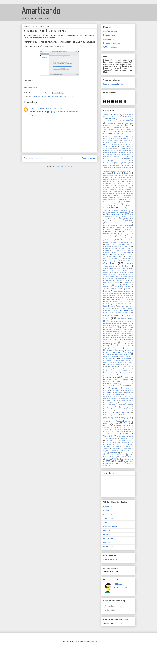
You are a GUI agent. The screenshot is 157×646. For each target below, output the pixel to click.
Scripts (131, 404)
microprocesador (126, 342)
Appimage (124, 138)
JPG (124, 299)
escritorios (121, 236)
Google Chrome (124, 266)
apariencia (107, 131)
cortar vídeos (125, 202)
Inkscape (106, 297)
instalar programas (119, 297)
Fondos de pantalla (109, 248)
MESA (108, 342)
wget (104, 453)
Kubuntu (115, 310)
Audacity (122, 146)
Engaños (108, 229)
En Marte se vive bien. (111, 43)
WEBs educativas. (110, 47)
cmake (129, 177)
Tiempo (128, 425)
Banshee (106, 150)
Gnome (114, 258)
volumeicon (127, 446)
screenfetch (122, 404)
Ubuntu (125, 434)
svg (130, 417)
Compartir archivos (125, 179)
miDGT (114, 344)
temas (115, 423)
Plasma (125, 379)
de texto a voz (120, 206)
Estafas (124, 238)
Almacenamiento (127, 121)
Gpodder (114, 272)
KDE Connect (117, 303)
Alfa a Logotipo (114, 121)
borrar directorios (115, 159)
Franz (129, 248)
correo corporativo (109, 199)
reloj (117, 396)
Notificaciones (126, 358)
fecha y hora (122, 242)
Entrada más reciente (33, 158)
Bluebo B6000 (126, 154)
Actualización (126, 117)
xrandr (131, 461)
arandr (124, 142)
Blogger (123, 152)
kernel (123, 306)
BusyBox (127, 165)
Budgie (124, 163)
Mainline (123, 325)
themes (106, 425)
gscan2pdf (130, 278)
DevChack (106, 212)
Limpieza (128, 315)
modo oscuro (123, 346)
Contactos (106, 191)
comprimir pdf (108, 185)
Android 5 (106, 127)
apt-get (108, 142)
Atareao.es (107, 506)
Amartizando (41, 11)
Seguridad (109, 407)
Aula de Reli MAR (110, 559)
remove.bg (127, 396)
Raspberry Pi (129, 392)
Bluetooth (115, 157)
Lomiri (129, 321)
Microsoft (106, 344)
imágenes (106, 291)
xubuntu (108, 463)
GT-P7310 (119, 280)
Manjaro (131, 325)
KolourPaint (106, 308)
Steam (123, 417)
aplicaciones (109, 134)
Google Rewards (116, 270)
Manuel (119, 584)
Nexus (121, 356)
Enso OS (127, 229)
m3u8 (129, 323)
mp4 (117, 350)
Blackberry (106, 152)
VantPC (131, 440)
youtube (118, 463)
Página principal (109, 35)
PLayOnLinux (107, 381)
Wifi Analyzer (121, 455)
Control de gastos (108, 193)
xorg (125, 461)
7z (123, 114)
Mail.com (106, 325)
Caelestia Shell (108, 167)
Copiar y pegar (108, 197)
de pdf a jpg (109, 206)
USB (115, 440)
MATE (131, 329)
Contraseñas (127, 191)
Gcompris (120, 250)
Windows (130, 457)
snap (129, 415)
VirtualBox (106, 446)
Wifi (112, 455)
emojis (131, 225)
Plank (132, 377)
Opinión (113, 367)
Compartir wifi (107, 181)
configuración (119, 187)
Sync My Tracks (125, 419)
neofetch (106, 356)
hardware (116, 283)
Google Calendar (108, 266)
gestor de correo (125, 252)
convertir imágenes (112, 195)
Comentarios (110, 610)
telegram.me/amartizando (113, 84)
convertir (130, 193)
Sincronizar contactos (123, 410)
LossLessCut (107, 323)
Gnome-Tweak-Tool (124, 260)
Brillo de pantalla (108, 163)
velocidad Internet (111, 442)
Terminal (127, 423)
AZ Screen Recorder (125, 148)
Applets (116, 140)
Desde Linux (108, 546)
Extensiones (109, 240)
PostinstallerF (107, 386)
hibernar (117, 285)
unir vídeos (124, 438)
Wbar (121, 451)
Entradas (109, 606)
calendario (119, 167)
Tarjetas (105, 421)
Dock (117, 217)
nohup (105, 358)
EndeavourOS (129, 227)
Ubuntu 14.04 (108, 436)
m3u (123, 323)
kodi (129, 306)
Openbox (109, 365)
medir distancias (126, 333)
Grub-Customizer (118, 278)
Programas (113, 388)
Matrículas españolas (113, 331)
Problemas (129, 386)
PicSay (125, 377)
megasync (114, 335)
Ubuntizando (108, 510)
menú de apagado (118, 337)
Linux (71, 96)
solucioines (106, 417)
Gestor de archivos (111, 252)
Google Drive (108, 268)
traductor (118, 429)
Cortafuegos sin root (110, 202)
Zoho (129, 463)
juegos (131, 299)
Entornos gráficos (109, 234)
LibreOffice (117, 315)
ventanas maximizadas (126, 442)
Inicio (62, 158)
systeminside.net (32, 87)
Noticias (113, 358)
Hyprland (128, 287)
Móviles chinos (108, 350)
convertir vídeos (126, 195)
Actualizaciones (109, 119)
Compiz (118, 181)
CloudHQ (108, 177)
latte (132, 310)
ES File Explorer (125, 234)
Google (128, 263)
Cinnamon (127, 173)
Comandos (114, 179)
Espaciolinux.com (110, 526)
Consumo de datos (124, 189)
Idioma (128, 289)
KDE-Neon (64, 96)
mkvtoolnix (112, 346)
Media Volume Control (110, 333)
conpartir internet (108, 189)
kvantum (123, 310)
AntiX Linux (115, 129)
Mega (105, 335)
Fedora (131, 242)
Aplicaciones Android (121, 136)
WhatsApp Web (126, 453)
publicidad (106, 390)
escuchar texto (115, 238)
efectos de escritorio (112, 223)
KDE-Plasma (109, 306)
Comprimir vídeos (124, 185)
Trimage (128, 431)
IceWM (112, 289)
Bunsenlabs (116, 165)
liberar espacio (128, 312)
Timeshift (106, 427)
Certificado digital (122, 171)
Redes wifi (120, 394)
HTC (112, 286)
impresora (128, 291)
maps (131, 327)
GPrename (123, 272)
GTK (127, 280)
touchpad (127, 427)
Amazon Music (128, 123)
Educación (129, 221)
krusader (131, 308)
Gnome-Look (108, 538)
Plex (118, 382)
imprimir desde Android (111, 293)
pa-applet (106, 369)
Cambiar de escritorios (111, 169)
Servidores (106, 409)
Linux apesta (122, 318)
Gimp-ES (106, 534)
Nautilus (108, 354)
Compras (128, 181)
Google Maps (120, 268)
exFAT (132, 238)
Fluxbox (127, 246)
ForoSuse (107, 530)
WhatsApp (113, 453)
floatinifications (116, 246)
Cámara (128, 167)
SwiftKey (106, 419)
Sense (117, 407)
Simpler (128, 409)
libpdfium (108, 315)
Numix (105, 362)
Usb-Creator (122, 440)
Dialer (114, 212)
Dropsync (106, 221)
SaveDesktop (112, 404)
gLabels (128, 256)
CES (132, 171)
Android (125, 125)
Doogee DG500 (126, 216)
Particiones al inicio (109, 373)
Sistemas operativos (110, 415)
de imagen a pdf (128, 204)
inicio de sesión (117, 295)
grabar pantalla (108, 276)
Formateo (121, 248)
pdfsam (111, 375)
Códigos (105, 179)
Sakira (32, 108)
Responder (33, 115)
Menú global (118, 340)
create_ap (106, 204)
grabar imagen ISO (125, 274)
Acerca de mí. (108, 39)
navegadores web (122, 354)
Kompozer (116, 308)
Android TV (117, 127)
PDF (119, 373)
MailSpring (114, 325)
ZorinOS (105, 465)
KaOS (129, 301)
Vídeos (126, 444)
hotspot (105, 286)
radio (121, 392)
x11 (132, 459)
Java (113, 299)
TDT (112, 421)
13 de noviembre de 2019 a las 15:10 (48, 108)
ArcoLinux (128, 144)
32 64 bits (115, 115)
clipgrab (131, 175)
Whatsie (105, 455)
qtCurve (106, 392)
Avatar (105, 148)
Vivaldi (117, 446)
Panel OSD (127, 369)
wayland (106, 451)
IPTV (107, 299)
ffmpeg (108, 244)
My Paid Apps (129, 352)
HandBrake (106, 282)
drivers (112, 219)
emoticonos (109, 227)
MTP (122, 350)
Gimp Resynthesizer (119, 254)
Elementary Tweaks (109, 225)
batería (113, 150)
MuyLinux (107, 542)
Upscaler (108, 440)
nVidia (112, 362)
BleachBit (115, 152)
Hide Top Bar (127, 285)
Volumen (106, 448)
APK (116, 131)
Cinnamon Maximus (109, 175)
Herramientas (107, 285)
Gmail (105, 258)
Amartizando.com (110, 31)
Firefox (120, 244)
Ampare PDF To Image (112, 125)
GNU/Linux (51, 96)
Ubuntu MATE (113, 438)
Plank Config (112, 379)
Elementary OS (126, 223)
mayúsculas (127, 331)
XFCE (107, 461)
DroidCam (119, 219)
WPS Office (115, 459)
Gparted (105, 272)
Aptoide (116, 142)
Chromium (117, 173)
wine (107, 459)
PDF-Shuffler (129, 373)
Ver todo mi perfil (120, 587)
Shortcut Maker (118, 409)
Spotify (116, 417)
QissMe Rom (127, 390)
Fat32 (114, 242)
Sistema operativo (122, 413)
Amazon (118, 123)
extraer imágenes (128, 240)
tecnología (128, 421)
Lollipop (113, 321)
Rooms (107, 400)
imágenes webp (118, 291)
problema (118, 386)
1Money (105, 114)
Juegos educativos (112, 301)
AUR (129, 146)
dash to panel (116, 204)
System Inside (108, 514)
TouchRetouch (107, 429)
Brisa (118, 163)
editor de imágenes (118, 221)
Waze (114, 450)
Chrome (108, 173)
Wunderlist (125, 459)
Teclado (119, 421)
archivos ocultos (117, 144)
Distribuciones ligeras (126, 212)
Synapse (114, 419)
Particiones (126, 371)
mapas (124, 327)
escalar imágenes (108, 236)
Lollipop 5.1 (121, 321)
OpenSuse (128, 364)
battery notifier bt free (124, 150)
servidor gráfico (126, 407)
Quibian (114, 392)
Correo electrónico (124, 200)
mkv (104, 346)
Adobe (105, 121)
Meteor (115, 342)
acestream (130, 114)
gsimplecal (109, 280)
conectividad (107, 187)
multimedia (130, 350)
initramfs (128, 295)
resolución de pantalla (126, 398)
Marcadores (109, 329)
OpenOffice (118, 364)
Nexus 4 (128, 356)
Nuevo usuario (126, 360)
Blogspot (131, 152)
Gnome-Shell (107, 261)
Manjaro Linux (111, 327)
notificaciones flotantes (110, 360)
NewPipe (114, 356)
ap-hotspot (127, 129)
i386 (104, 289)
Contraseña (116, 191)
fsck (113, 250)
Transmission (119, 431)
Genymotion (129, 250)
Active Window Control (112, 116)
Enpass (117, 229)
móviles (128, 348)
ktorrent (107, 310)
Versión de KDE (112, 444)
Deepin (121, 208)
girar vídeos (118, 256)
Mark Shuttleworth (121, 329)
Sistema (106, 413)
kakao (123, 301)
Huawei (119, 287)
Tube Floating (107, 434)
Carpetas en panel (109, 171)
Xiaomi (117, 461)
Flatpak (107, 246)
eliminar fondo (122, 225)
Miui (128, 344)
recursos (108, 394)
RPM (129, 400)
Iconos (119, 289)
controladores (121, 193)
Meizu (123, 335)
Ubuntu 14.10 (121, 436)
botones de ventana (119, 161)
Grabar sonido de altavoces (124, 276)
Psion (128, 388)
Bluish (124, 156)
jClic (119, 299)
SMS (122, 415)
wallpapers (117, 448)
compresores (107, 183)
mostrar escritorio (117, 348)
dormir (105, 219)
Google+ (128, 270)
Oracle (121, 366)
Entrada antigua (88, 158)
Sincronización (107, 410)
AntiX (105, 129)
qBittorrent (116, 390)
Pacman (115, 369)
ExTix (118, 240)
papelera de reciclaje (110, 371)
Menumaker (129, 339)
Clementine (122, 175)
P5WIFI (129, 366)
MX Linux (116, 352)
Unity (131, 438)
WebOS (128, 450)
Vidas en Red (108, 522)
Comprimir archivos (123, 183)
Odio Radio (120, 362)
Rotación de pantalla (119, 400)
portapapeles (127, 384)
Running (105, 403)
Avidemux (113, 148)
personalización (110, 377)
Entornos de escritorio (38, 96)
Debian (112, 208)
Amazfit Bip (109, 123)
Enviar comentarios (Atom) (64, 166)
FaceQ (107, 242)
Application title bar (127, 140)
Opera (105, 367)
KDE (57, 96)
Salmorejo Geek (109, 518)
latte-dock (109, 312)
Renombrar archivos (109, 398)
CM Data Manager (119, 177)
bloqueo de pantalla (112, 154)
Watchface (127, 448)
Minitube (121, 344)
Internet (130, 297)
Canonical (127, 169)
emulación (119, 227)
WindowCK (120, 457)
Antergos (127, 127)
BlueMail (106, 156)
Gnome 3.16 (126, 258)
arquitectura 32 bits (110, 146)
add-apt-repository (125, 119)
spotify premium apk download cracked (64, 112)
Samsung (114, 403)
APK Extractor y (126, 131)
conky (129, 187)
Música (108, 352)
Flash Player (129, 244)
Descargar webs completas (121, 210)
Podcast (127, 381)
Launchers (118, 312)
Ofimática (130, 362)
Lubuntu (116, 323)
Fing (114, 244)
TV (117, 434)
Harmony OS (127, 282)
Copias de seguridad (123, 197)
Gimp (105, 254)
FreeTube (106, 250)
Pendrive (125, 375)
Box (130, 161)
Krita (123, 308)
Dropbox (128, 219)
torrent (116, 427)
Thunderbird (118, 425)
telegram (106, 423)
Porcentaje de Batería (111, 384)
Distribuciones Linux (115, 214)
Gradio (107, 278)
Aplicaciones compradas (110, 138)
